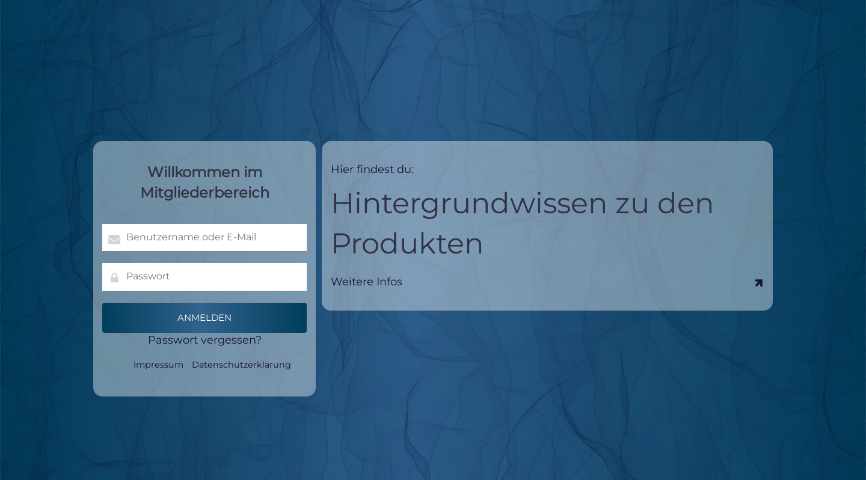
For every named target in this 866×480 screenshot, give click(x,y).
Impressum (158, 364)
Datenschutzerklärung (241, 364)
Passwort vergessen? (205, 340)
